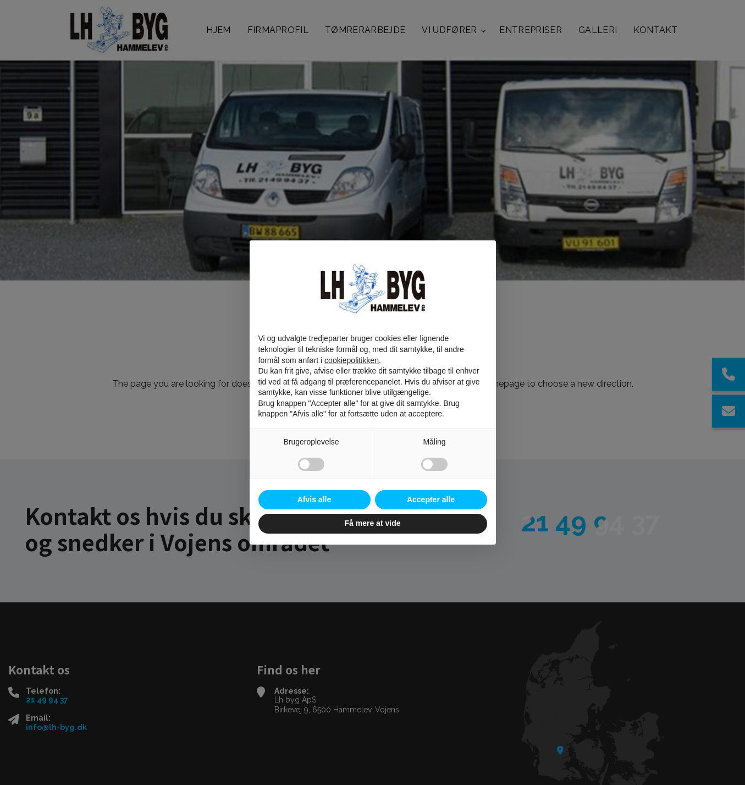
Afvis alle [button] (314, 499)
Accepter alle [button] (431, 499)
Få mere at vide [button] (373, 523)
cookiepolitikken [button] (351, 360)
